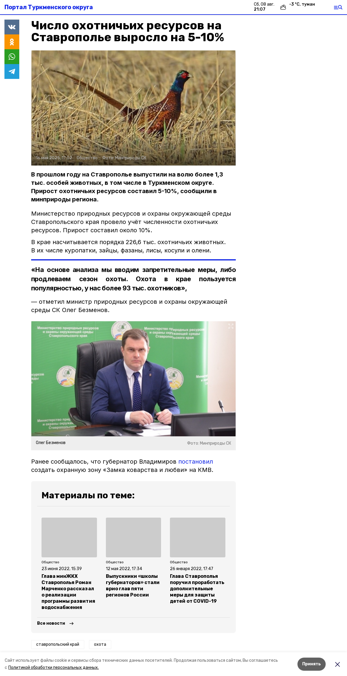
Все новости (51, 623)
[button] (133, 108)
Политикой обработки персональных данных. (53, 667)
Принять (311, 664)
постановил (195, 461)
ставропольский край (57, 644)
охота (100, 644)
